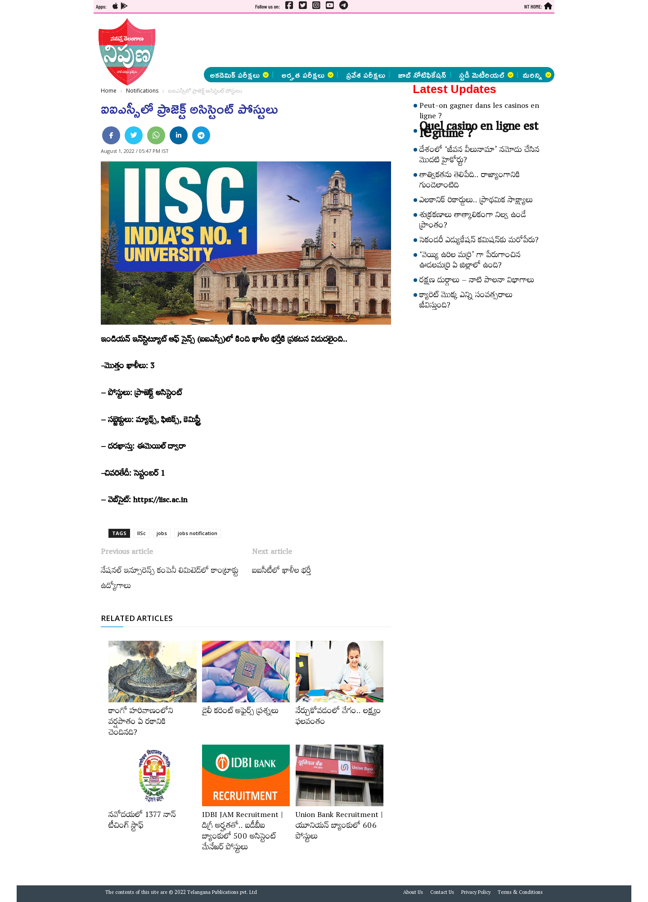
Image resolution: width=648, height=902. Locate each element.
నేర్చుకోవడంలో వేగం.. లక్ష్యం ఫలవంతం (338, 717)
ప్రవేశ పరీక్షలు (365, 74)
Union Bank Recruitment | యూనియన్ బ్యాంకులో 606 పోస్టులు (339, 827)
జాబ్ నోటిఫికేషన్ (422, 74)
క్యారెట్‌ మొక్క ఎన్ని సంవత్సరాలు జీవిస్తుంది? (466, 301)
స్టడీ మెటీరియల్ (486, 74)
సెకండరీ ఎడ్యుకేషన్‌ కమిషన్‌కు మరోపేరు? (479, 241)
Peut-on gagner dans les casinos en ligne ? (479, 112)
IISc (141, 533)
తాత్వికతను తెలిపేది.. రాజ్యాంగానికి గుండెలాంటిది (469, 181)
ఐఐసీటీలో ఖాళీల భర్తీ (281, 572)
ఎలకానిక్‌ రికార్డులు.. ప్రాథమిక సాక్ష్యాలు (476, 201)
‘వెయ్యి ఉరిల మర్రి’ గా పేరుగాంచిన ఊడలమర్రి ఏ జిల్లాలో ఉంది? (470, 261)
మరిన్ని (536, 74)
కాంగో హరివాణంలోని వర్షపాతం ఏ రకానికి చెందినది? (140, 723)
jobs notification (197, 533)
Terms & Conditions (520, 893)
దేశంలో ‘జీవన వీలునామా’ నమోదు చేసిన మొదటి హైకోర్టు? (479, 156)
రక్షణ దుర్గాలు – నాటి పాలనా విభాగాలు (476, 281)
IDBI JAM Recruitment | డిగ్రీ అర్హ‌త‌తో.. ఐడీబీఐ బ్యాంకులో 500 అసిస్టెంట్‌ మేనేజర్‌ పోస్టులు (242, 832)
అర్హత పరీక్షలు (307, 74)
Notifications (142, 90)
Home (109, 90)
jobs (162, 533)
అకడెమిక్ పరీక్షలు (239, 74)
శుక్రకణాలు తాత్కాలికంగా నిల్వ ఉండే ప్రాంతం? (472, 221)
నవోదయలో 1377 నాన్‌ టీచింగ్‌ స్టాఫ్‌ (142, 821)
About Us (413, 893)
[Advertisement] (48, 135)
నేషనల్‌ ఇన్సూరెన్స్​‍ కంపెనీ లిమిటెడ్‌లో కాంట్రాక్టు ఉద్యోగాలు (169, 579)
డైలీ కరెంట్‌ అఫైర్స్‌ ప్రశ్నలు (240, 712)
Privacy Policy (475, 893)
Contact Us (442, 893)
